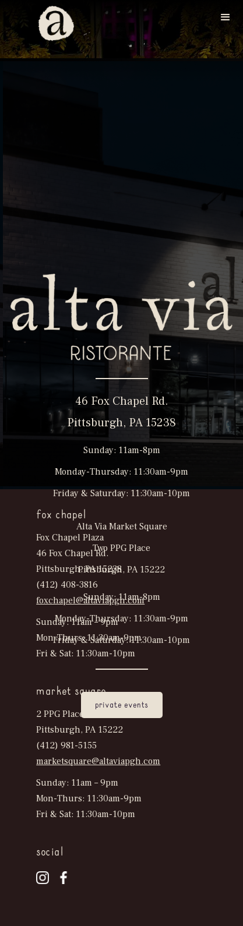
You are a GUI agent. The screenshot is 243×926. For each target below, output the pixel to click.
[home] (53, 23)
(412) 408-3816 (67, 585)
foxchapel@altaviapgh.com (90, 600)
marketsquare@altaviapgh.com (98, 761)
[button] (225, 17)
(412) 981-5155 (66, 745)
